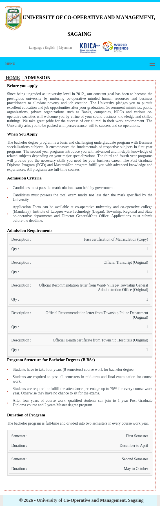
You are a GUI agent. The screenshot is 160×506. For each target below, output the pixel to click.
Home (13, 77)
